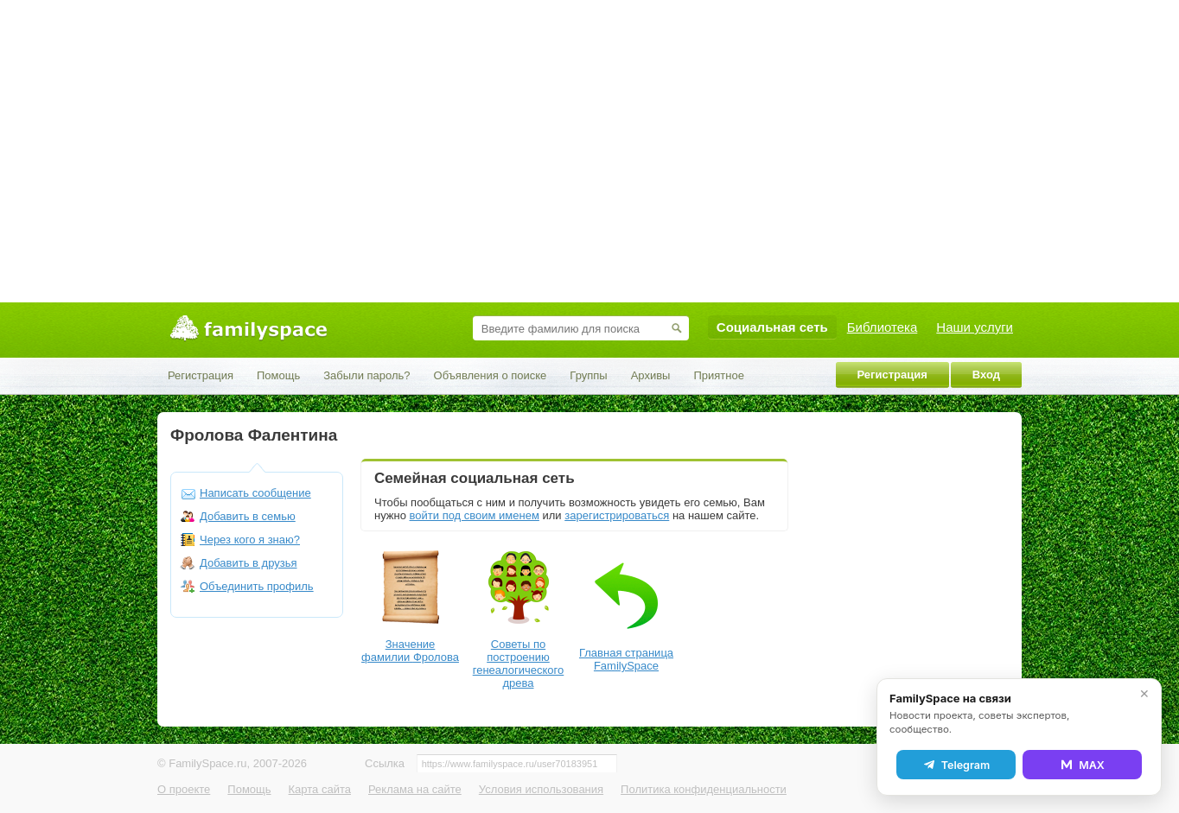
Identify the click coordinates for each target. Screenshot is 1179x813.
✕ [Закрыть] (1144, 694)
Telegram (956, 765)
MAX (1082, 765)
